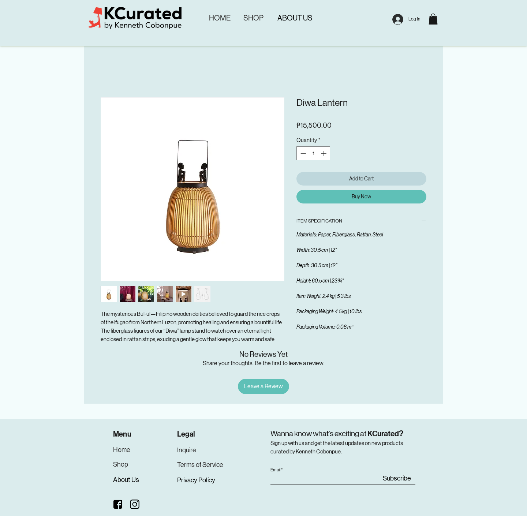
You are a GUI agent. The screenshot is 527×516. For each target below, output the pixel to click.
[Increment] (324, 153)
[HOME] (219, 18)
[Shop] (120, 464)
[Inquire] (187, 450)
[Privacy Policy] (197, 480)
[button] (433, 19)
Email (275, 470)
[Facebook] (118, 504)
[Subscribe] (396, 478)
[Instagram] (135, 504)
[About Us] (126, 480)
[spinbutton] (313, 153)
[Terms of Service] (200, 465)
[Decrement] (302, 153)
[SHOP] (253, 18)
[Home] (123, 450)
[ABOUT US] (295, 18)
